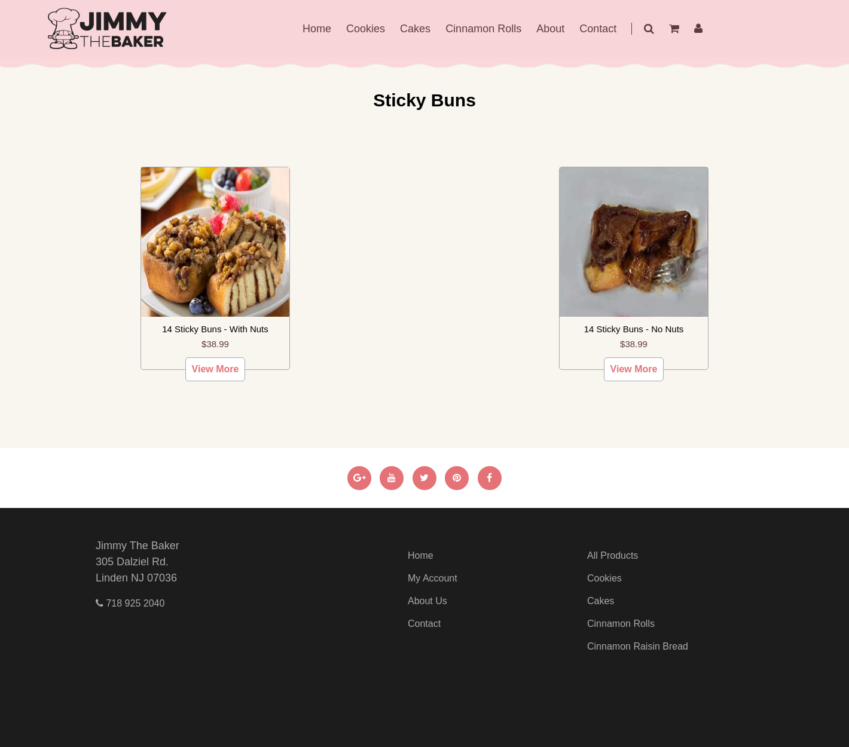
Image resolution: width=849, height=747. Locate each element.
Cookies (365, 29)
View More (215, 369)
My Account (432, 578)
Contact (597, 29)
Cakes (415, 29)
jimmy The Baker (107, 28)
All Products (612, 555)
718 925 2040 (130, 603)
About (550, 29)
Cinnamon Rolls (483, 29)
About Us (427, 601)
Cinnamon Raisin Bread (637, 646)
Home (317, 29)
